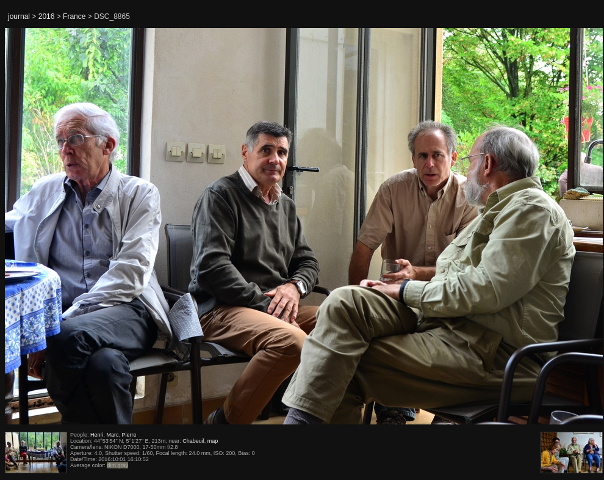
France (74, 16)
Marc (113, 435)
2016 (46, 16)
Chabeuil (193, 441)
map (212, 441)
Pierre (129, 435)
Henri (97, 435)
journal (19, 16)
